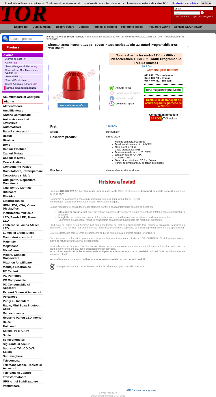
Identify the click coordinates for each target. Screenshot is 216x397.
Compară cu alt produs (127, 93)
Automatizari (12, 127)
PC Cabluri (10, 271)
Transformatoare (14, 377)
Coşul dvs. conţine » (202, 16)
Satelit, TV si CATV (16, 330)
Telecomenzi (11, 360)
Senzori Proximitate (17, 80)
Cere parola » (181, 16)
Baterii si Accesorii (16, 131)
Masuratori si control (17, 237)
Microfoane (11, 250)
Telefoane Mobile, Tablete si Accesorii (22, 366)
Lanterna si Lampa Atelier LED (21, 226)
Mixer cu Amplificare (17, 262)
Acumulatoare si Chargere (21, 96)
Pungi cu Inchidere (16, 301)
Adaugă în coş (123, 87)
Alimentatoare (13, 106)
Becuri (7, 135)
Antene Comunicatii (17, 115)
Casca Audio (12, 162)
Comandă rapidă (124, 103)
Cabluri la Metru (14, 158)
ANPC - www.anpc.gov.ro (141, 390)
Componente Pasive (17, 166)
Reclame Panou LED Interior (23, 317)
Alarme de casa (15, 59)
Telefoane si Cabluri (17, 372)
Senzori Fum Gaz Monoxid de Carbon (21, 71)
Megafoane (10, 246)
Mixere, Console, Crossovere (14, 256)
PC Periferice (12, 275)
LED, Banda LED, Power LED (20, 219)
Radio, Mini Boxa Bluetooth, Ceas (22, 307)
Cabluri (11, 62)
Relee (7, 322)
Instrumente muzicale (18, 213)
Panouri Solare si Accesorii (22, 292)
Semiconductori (14, 339)
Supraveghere (13, 356)
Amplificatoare (13, 110)
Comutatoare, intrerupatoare (23, 171)
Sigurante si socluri (16, 344)
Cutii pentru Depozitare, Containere (19, 181)
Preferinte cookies (185, 3)
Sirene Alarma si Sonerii (21, 84)
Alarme (9, 101)
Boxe (6, 144)
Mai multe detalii (124, 98)
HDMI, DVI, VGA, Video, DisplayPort (19, 207)
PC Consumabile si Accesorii (16, 286)
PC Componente (14, 280)
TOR (23, 13)
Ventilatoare (11, 386)
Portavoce (10, 296)
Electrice (9, 196)
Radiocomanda (13, 313)
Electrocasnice (13, 200)
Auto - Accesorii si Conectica (16, 121)
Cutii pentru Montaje (17, 187)
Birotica (8, 140)
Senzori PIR (13, 76)
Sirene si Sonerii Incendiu (21, 88)
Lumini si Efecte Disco (18, 232)
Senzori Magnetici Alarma (21, 66)
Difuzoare (9, 192)
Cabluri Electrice (14, 149)
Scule (7, 335)
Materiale (9, 241)
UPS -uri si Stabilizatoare (20, 381)
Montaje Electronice (17, 267)
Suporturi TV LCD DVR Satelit (19, 350)
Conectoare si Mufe (16, 175)
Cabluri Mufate (13, 153)
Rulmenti (9, 326)
